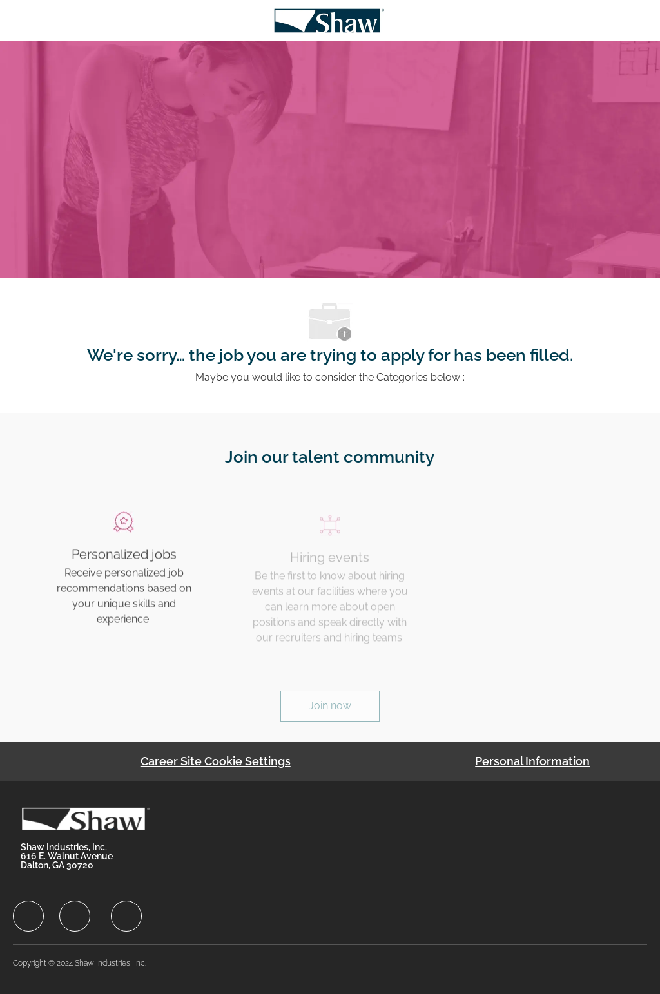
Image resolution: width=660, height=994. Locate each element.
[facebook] (28, 916)
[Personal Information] (532, 761)
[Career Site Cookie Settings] (216, 761)
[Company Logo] (329, 20)
